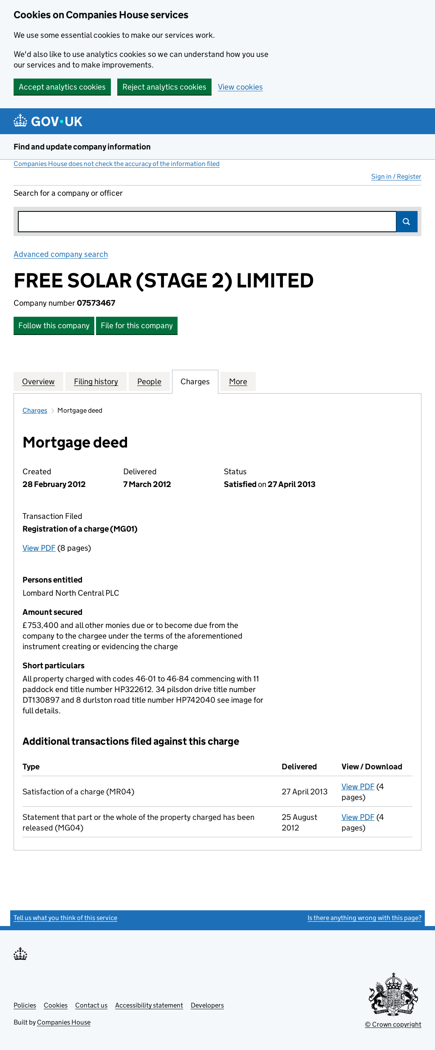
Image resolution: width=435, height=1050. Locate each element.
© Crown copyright (393, 1024)
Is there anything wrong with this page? (364, 918)
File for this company (137, 325)
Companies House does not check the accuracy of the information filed (117, 164)
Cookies (56, 1005)
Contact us (91, 1005)
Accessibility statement (149, 1005)
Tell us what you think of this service (65, 918)
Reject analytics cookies (164, 87)
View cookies (240, 87)
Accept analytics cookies (62, 87)
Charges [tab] (195, 381)
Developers (207, 1005)
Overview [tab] (38, 381)
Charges (35, 410)
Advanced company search (61, 254)
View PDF (39, 548)
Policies (25, 1005)
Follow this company (54, 325)
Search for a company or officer (68, 193)
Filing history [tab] (96, 381)
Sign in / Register (396, 176)
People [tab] (149, 381)
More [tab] (238, 381)
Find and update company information (82, 147)
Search (407, 221)
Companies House (63, 1022)
